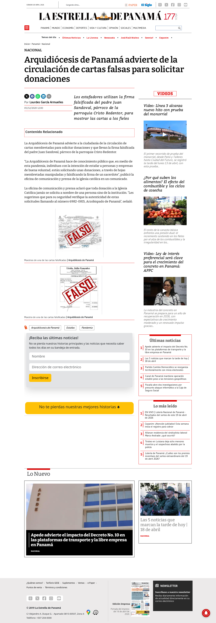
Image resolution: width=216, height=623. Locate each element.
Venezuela (109, 37)
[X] (166, 4)
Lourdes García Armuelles (46, 102)
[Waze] (95, 612)
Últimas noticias (165, 340)
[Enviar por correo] (49, 96)
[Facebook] (173, 4)
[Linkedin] (43, 96)
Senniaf (149, 37)
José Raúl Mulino (130, 37)
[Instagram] (179, 4)
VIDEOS (165, 93)
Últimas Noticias (71, 37)
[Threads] (160, 4)
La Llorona (92, 37)
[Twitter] (26, 96)
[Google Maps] (88, 612)
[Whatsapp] (37, 96)
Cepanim (164, 37)
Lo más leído (165, 406)
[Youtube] (185, 4)
